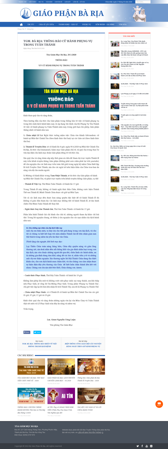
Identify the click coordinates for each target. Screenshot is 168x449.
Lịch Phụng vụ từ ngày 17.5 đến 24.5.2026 (135, 94)
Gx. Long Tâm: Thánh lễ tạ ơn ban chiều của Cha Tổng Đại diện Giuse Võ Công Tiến (134, 188)
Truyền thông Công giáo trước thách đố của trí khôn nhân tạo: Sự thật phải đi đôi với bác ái (134, 105)
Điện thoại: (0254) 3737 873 (25, 435)
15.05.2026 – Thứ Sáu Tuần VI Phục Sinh (134, 177)
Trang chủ (22, 2)
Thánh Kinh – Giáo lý (68, 24)
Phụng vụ (86, 24)
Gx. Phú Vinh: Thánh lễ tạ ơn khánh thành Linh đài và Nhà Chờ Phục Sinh (133, 75)
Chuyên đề (58, 2)
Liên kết (68, 2)
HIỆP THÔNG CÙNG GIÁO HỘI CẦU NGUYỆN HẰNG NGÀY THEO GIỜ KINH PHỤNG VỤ (83, 345)
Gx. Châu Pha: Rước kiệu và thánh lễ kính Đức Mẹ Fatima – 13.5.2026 (135, 137)
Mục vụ (41, 2)
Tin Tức (30, 24)
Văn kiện (49, 2)
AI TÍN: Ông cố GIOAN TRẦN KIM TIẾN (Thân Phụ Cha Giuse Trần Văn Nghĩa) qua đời (60, 410)
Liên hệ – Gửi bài (79, 2)
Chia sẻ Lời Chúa (46, 24)
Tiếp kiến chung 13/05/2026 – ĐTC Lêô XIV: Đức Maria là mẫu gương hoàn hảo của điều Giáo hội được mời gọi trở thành (134, 53)
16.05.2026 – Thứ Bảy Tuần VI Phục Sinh (134, 84)
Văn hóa (122, 24)
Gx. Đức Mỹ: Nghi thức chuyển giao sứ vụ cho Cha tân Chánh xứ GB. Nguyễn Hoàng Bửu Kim (135, 64)
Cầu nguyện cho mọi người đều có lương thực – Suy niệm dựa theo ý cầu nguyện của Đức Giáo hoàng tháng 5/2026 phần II (134, 126)
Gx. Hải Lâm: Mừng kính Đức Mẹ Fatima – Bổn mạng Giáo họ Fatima (135, 156)
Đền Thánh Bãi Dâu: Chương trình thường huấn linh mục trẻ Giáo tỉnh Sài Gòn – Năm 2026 (135, 167)
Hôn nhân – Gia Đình (105, 24)
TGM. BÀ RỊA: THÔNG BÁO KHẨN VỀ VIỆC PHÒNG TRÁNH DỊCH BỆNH (39, 345)
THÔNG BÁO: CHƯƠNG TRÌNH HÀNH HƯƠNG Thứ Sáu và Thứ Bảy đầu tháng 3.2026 (31, 410)
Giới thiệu (32, 2)
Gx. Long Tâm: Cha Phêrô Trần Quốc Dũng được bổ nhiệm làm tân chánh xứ (134, 42)
